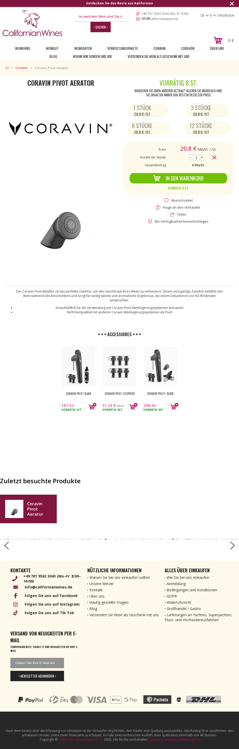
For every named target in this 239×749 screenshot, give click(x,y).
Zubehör (187, 48)
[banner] (32, 23)
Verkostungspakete (122, 48)
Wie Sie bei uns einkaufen (188, 577)
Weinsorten (83, 48)
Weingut (52, 48)
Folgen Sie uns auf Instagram (52, 604)
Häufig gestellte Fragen (108, 602)
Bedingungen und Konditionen (192, 589)
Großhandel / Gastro (184, 608)
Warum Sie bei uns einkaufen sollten (119, 577)
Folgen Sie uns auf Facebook (51, 595)
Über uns (217, 48)
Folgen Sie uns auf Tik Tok (49, 612)
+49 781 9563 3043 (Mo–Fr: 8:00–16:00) (165, 14)
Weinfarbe (22, 48)
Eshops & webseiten (164, 739)
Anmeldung (176, 583)
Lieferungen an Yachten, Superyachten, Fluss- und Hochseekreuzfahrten (198, 617)
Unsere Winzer (101, 583)
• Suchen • (100, 27)
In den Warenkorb (178, 178)
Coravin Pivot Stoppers (120, 394)
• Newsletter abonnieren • (37, 676)
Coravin (159, 48)
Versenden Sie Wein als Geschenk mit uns (158, 56)
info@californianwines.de (159, 19)
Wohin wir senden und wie (92, 56)
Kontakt (96, 589)
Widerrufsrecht (179, 602)
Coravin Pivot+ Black (160, 394)
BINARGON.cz (189, 739)
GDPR (172, 596)
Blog (53, 56)
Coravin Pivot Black (78, 394)
